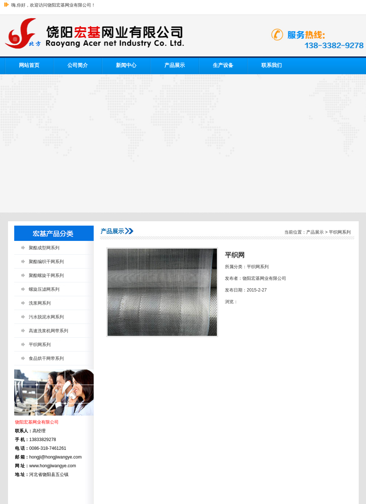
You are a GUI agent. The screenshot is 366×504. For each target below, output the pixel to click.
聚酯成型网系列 (44, 247)
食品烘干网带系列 (46, 358)
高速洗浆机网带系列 (48, 330)
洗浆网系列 (40, 303)
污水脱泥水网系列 (46, 317)
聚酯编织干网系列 (46, 261)
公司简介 (77, 65)
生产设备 (223, 65)
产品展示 (174, 65)
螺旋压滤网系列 (44, 289)
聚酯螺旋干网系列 (46, 275)
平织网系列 (40, 344)
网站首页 (29, 65)
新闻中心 (126, 65)
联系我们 (271, 65)
